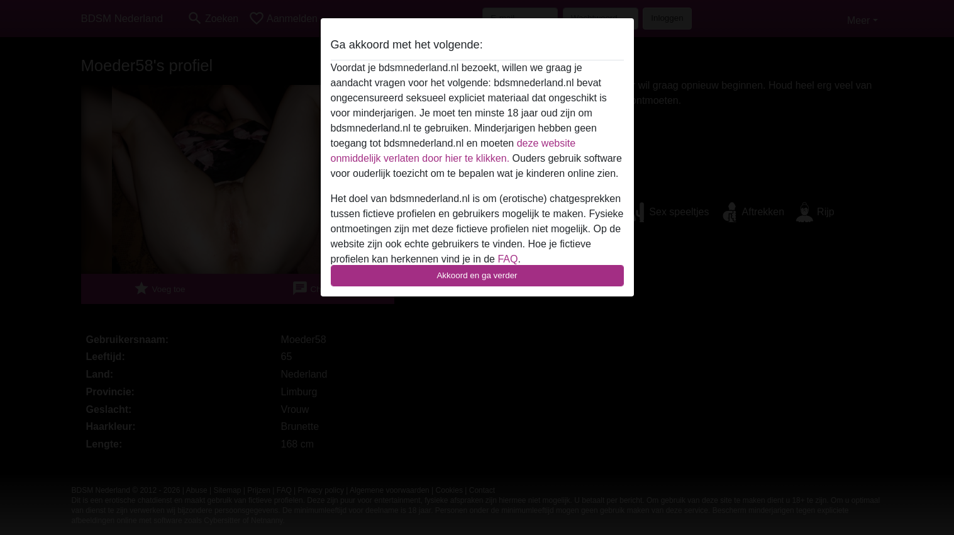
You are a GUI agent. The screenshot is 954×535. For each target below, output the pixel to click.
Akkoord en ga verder (476, 275)
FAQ (507, 259)
